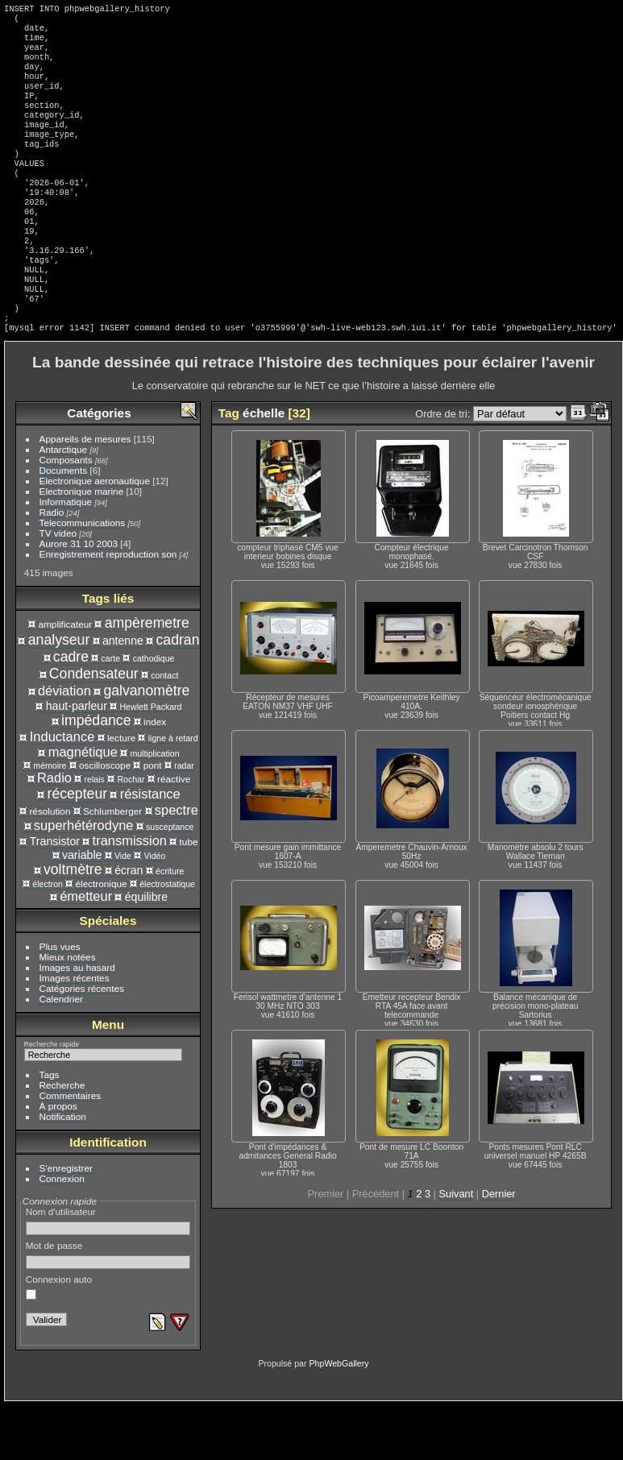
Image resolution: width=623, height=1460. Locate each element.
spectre (176, 864)
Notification (62, 1171)
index (154, 776)
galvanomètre (146, 745)
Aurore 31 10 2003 (78, 598)
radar (184, 820)
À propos (58, 1160)
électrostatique (167, 939)
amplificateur (66, 679)
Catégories (99, 468)
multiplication (154, 808)
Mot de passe (108, 1309)
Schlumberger (112, 866)
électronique (101, 938)
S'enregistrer (66, 1222)
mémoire (49, 820)
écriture (170, 926)
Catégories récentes (81, 1043)
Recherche (62, 1139)
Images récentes (74, 1032)
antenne (122, 695)
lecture (121, 792)
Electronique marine (81, 546)
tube (189, 896)
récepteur (78, 848)
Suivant (456, 1248)
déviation (64, 745)
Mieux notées (67, 1011)
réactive (173, 833)
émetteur (86, 951)
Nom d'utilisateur (108, 1275)
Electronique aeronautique (94, 535)
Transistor (55, 896)
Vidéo (154, 910)
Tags (49, 1129)
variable (82, 909)
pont (152, 820)
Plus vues (60, 1001)
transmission (130, 895)
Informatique (65, 556)
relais (95, 834)
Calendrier (61, 1053)
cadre (71, 711)
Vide (122, 910)
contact (164, 730)
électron (47, 939)
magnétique (83, 806)
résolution (49, 866)
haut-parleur (76, 760)
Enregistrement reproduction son (108, 608)
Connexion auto (59, 1341)
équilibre (146, 951)
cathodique (154, 713)
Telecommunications (82, 577)
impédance (96, 775)
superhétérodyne (84, 880)
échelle (264, 468)
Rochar (130, 834)
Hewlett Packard (150, 761)
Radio (51, 567)
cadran (178, 694)
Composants (66, 514)
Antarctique (63, 504)
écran (128, 925)
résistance (150, 848)
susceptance (169, 881)
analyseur (59, 694)
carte (111, 713)
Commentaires (70, 1150)
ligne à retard (173, 793)
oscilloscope (105, 820)
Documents (63, 525)
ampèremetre (147, 678)
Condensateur (94, 728)
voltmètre (73, 924)
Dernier (499, 1248)
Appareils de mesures (85, 493)
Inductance (62, 791)
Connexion (62, 1233)
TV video (58, 588)
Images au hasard (77, 1022)
